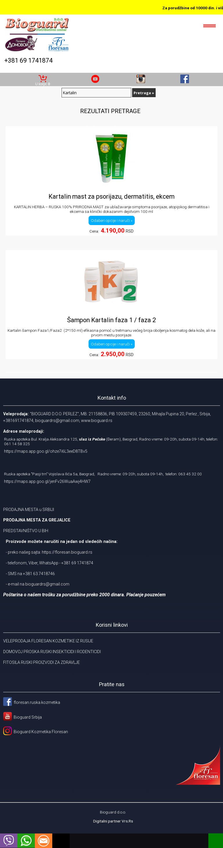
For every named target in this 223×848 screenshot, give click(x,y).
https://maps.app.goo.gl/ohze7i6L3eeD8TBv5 (45, 451)
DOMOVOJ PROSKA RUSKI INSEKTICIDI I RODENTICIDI (52, 651)
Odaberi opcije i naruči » (111, 220)
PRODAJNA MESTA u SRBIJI (28, 509)
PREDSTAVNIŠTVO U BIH (25, 530)
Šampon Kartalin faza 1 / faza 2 (111, 320)
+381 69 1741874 (28, 60)
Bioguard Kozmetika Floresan (40, 731)
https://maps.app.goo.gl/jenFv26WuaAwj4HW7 (47, 481)
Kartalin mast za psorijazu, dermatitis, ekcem (111, 196)
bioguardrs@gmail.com (47, 584)
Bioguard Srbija (28, 717)
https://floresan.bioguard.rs (67, 552)
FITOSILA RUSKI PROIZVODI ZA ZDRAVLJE (41, 662)
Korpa (42, 76)
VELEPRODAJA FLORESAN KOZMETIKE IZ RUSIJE (48, 641)
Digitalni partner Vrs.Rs (113, 821)
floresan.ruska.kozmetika (37, 702)
